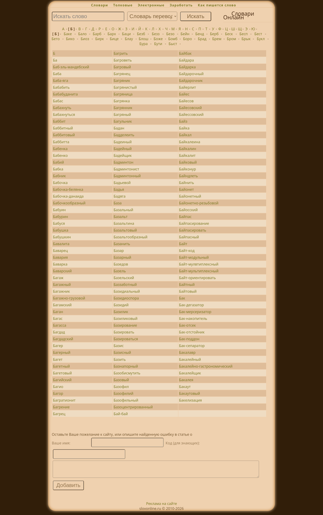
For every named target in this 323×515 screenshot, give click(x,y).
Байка (184, 128)
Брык (246, 38)
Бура (143, 43)
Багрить (121, 53)
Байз (183, 121)
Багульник (123, 121)
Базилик (121, 311)
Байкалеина (189, 141)
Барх (112, 33)
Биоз (85, 38)
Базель (120, 270)
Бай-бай (121, 413)
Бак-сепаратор (192, 345)
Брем (216, 38)
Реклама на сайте (161, 506)
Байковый (188, 162)
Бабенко (60, 155)
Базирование (125, 325)
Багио (58, 386)
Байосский (188, 209)
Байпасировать (192, 230)
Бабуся (59, 223)
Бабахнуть (62, 107)
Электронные (151, 5)
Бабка (58, 169)
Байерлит (187, 87)
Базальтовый (125, 230)
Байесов (186, 100)
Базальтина (124, 223)
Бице (114, 38)
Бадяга (120, 196)
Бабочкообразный (69, 202)
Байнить (186, 182)
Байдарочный (191, 73)
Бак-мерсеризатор (195, 311)
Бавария (60, 257)
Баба (57, 73)
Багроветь (123, 60)
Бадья (119, 189)
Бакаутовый (189, 393)
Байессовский (191, 114)
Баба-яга (60, 80)
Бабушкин (62, 236)
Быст (173, 43)
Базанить (122, 243)
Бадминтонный (127, 175)
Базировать (124, 332)
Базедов (121, 264)
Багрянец (122, 73)
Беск (229, 33)
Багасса (59, 325)
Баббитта (61, 141)
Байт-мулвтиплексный (198, 264)
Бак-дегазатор (191, 304)
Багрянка (122, 100)
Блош (143, 38)
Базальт (121, 216)
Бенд (199, 33)
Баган (58, 311)
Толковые (123, 5)
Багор (58, 393)
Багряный (122, 114)
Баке (68, 33)
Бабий (58, 162)
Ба (55, 60)
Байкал (185, 134)
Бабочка (60, 182)
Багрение (61, 406)
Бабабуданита (65, 94)
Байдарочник (191, 80)
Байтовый (188, 291)
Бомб (173, 38)
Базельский (124, 277)
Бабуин (59, 209)
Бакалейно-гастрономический (206, 366)
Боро (187, 38)
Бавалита (61, 243)
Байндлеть (188, 175)
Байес (184, 94)
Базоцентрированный (133, 406)
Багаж (58, 277)
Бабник (59, 175)
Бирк (99, 38)
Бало (82, 33)
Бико (70, 38)
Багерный (61, 352)
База (118, 202)
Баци (126, 33)
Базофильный (126, 400)
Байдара (186, 60)
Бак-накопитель (193, 318)
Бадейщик (123, 155)
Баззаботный (125, 284)
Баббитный (63, 128)
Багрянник (123, 107)
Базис (119, 345)
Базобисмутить (127, 373)
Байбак (185, 53)
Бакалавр (187, 352)
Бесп (243, 33)
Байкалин (187, 148)
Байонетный (190, 196)
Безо (170, 33)
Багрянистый (125, 87)
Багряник (122, 80)
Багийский (62, 379)
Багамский (62, 304)
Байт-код (186, 250)
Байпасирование (194, 223)
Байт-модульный (194, 257)
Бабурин (60, 216)
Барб (97, 33)
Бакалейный (190, 359)
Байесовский (190, 107)
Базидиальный (127, 291)
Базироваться (126, 338)
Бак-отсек (187, 325)
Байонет (186, 189)
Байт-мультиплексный (199, 270)
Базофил (121, 386)
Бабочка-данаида (68, 196)
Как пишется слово (217, 5)
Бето (55, 38)
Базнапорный (126, 366)
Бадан (119, 128)
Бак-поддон (189, 338)
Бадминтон (123, 162)
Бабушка (60, 230)
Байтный (187, 284)
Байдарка (187, 66)
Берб (214, 33)
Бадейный (123, 148)
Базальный (123, 209)
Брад (202, 38)
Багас (57, 318)
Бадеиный (123, 141)
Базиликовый (126, 318)
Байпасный (189, 236)
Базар (119, 250)
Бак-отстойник (192, 332)
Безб (141, 33)
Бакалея (186, 379)
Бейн (185, 33)
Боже (158, 38)
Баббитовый (64, 134)
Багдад (59, 332)
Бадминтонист (126, 169)
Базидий (121, 304)
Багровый (122, 66)
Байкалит (187, 155)
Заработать (181, 5)
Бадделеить (124, 134)
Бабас (58, 100)
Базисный (122, 352)
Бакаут (185, 386)
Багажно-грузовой (69, 298)
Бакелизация (190, 400)
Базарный (122, 257)
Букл (261, 38)
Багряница (123, 94)
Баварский (62, 270)
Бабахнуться (64, 114)
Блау (129, 38)
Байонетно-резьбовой (198, 202)
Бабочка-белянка (68, 189)
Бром (231, 38)
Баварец (60, 250)
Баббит (59, 121)
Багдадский (63, 338)
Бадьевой (122, 182)
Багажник (61, 291)
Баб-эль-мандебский (71, 66)
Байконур (187, 169)
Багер (58, 345)
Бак (182, 298)
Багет (57, 359)
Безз (156, 33)
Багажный (62, 284)
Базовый (121, 379)
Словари (99, 5)
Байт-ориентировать (197, 277)
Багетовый (62, 373)
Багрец (59, 413)
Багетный (61, 366)
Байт (183, 243)
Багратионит (64, 400)
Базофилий (123, 393)
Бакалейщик (190, 373)
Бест (258, 33)
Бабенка (60, 148)
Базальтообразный (130, 236)
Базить (120, 359)
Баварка (60, 264)
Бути (158, 43)
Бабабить (61, 87)
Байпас (185, 216)
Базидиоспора (126, 298)
